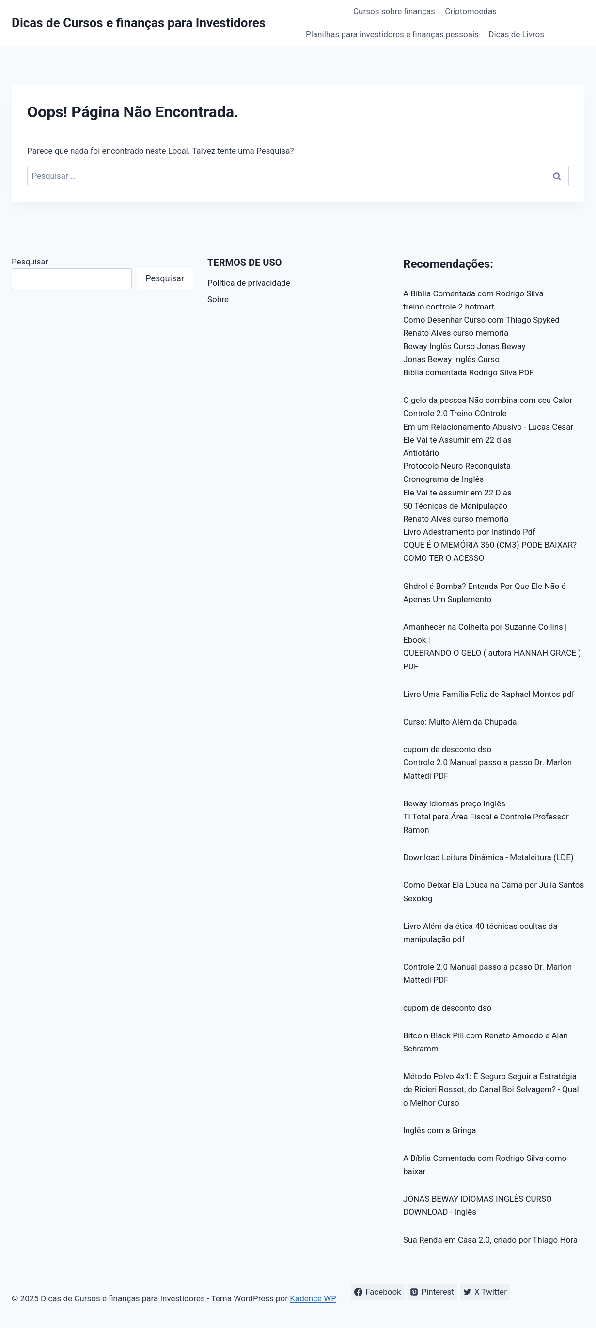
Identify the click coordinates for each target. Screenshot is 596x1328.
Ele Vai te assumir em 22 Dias (457, 492)
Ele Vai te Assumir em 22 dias (457, 440)
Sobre (218, 299)
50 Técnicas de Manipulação (455, 505)
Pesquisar (30, 261)
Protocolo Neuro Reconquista (457, 466)
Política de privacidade (248, 283)
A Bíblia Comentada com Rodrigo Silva (473, 293)
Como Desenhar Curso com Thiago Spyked (481, 319)
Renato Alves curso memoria (455, 333)
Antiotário (421, 453)
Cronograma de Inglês (443, 479)
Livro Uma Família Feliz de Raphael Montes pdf (488, 694)
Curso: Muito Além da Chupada (460, 721)
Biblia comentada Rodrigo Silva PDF (468, 372)
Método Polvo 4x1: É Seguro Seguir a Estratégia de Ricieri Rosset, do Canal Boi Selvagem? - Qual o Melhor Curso (491, 1089)
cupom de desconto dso (447, 749)
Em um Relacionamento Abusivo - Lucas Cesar (488, 427)
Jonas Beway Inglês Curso (451, 359)
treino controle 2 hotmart (448, 306)
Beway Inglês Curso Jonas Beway (464, 346)
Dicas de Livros (516, 34)
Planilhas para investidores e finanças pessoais (392, 34)
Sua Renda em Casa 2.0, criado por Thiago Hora (490, 1240)
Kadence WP (313, 1298)
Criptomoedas (471, 11)
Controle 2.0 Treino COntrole (455, 413)
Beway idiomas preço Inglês (454, 803)
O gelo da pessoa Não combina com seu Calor (487, 400)
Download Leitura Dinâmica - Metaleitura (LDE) (488, 857)
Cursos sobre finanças (394, 11)
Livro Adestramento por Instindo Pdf (469, 532)
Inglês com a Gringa (439, 1130)
